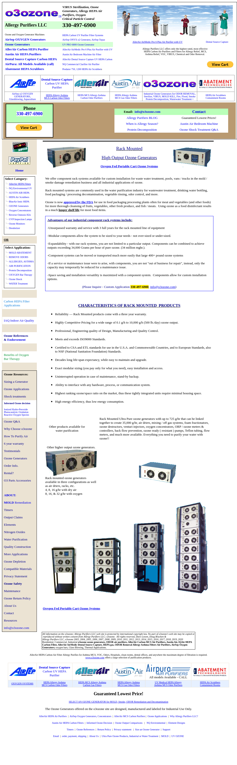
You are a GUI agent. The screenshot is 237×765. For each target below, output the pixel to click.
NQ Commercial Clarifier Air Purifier (80, 64)
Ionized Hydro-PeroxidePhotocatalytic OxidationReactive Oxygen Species (16, 412)
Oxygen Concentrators (20, 210)
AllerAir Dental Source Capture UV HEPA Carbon (87, 59)
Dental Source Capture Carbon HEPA (31, 59)
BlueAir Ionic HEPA (19, 201)
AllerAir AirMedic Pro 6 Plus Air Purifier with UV (87, 49)
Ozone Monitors (17, 223)
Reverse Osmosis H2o (20, 214)
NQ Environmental (156, 723)
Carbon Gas (89, 685)
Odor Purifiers (95, 98)
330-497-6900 (29, 113)
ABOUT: (10, 495)
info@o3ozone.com (147, 111)
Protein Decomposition (142, 129)
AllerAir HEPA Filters (20, 184)
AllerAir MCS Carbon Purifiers (129, 716)
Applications (160, 716)
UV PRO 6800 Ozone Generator (78, 44)
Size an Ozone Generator (147, 729)
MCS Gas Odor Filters (126, 98)
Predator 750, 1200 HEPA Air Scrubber (81, 69)
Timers (70, 729)
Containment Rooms (216, 98)
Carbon (84, 98)
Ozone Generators (17, 44)
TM (59, 16)
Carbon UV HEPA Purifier (54, 673)
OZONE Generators (19, 206)
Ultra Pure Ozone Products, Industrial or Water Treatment (130, 736)
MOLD (17, 502)
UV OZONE (177, 736)
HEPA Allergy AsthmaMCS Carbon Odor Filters (57, 96)
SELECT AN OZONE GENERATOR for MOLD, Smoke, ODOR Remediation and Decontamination (118, 701)
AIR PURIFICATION (20, 266)
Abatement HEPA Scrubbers (24, 69)
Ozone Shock (15, 279)
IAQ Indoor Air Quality (19, 320)
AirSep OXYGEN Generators (25, 39)
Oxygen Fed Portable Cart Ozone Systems (129, 166)
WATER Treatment (18, 283)
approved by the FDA (78, 202)
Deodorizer (14, 228)
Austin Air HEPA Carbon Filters (68, 723)
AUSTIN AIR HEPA (19, 192)
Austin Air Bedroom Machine (199, 124)
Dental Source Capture (217, 42)
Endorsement (16, 339)
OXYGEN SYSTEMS (22, 683)
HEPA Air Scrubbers (216, 95)
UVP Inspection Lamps (20, 219)
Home (19, 170)
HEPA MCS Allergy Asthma (92, 95)
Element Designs (176, 723)
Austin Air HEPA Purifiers (23, 54)
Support (166, 729)
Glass (11, 99)
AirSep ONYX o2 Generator (76, 39)
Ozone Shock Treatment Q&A (199, 129)
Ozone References (85, 729)
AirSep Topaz (98, 39)
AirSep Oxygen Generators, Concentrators (90, 716)
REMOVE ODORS (18, 257)
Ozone (151, 716)
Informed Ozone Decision (99, 723)
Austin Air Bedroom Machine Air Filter (81, 54)
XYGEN (28, 93)
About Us (94, 736)
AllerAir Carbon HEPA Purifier (27, 49)
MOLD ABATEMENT (20, 252)
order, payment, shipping (74, 736)
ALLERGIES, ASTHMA (21, 261)
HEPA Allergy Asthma (126, 95)
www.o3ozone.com (94, 657)
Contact (199, 112)
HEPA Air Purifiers (57, 716)
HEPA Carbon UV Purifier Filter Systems (82, 35)
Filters (98, 685)
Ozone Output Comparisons (129, 723)
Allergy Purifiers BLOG (141, 118)
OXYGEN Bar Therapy (20, 274)
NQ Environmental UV (20, 188)
